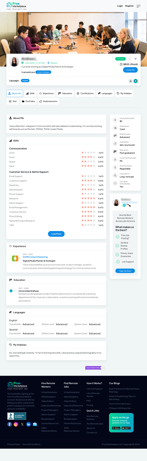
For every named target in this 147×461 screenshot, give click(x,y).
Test (13, 101)
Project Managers (49, 410)
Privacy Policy (13, 444)
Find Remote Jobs (95, 423)
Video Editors (47, 401)
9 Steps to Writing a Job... (120, 408)
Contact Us (92, 432)
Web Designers (48, 396)
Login (120, 5)
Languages (105, 93)
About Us (91, 428)
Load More (56, 233)
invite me (130, 70)
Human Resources (50, 423)
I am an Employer (95, 388)
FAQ (89, 400)
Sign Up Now (125, 270)
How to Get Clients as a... (120, 403)
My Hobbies (124, 93)
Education (65, 93)
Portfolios (28, 101)
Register (129, 5)
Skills (30, 93)
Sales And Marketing (50, 405)
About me (14, 93)
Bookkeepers (48, 419)
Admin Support (48, 414)
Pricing (90, 405)
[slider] (88, 152)
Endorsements (48, 101)
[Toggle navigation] (139, 6)
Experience (46, 93)
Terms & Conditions (31, 444)
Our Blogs (114, 383)
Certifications (85, 93)
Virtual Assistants (49, 392)
